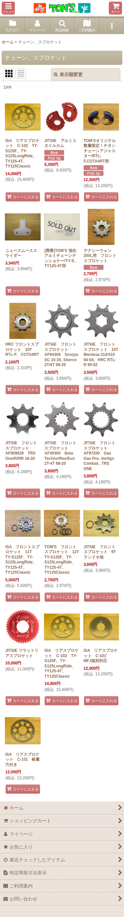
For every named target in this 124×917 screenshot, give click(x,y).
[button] (8, 8)
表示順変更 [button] (68, 74)
